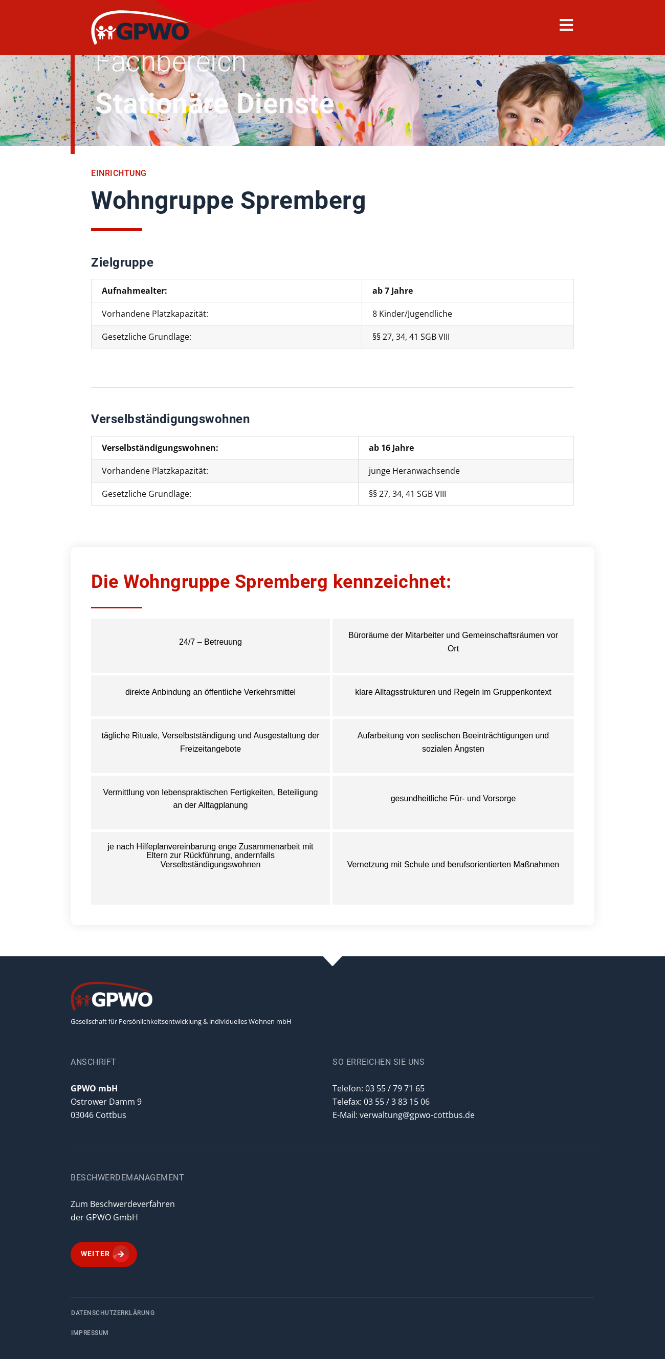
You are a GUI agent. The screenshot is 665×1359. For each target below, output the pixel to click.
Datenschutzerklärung (112, 1313)
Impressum (90, 1332)
